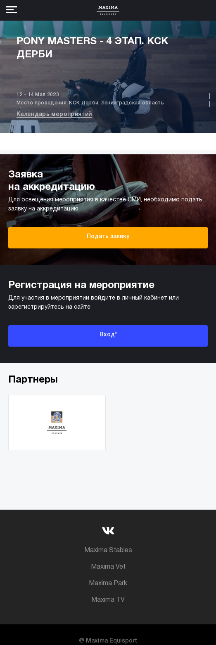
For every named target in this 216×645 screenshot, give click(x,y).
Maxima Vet (108, 567)
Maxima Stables (108, 550)
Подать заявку (108, 236)
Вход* (108, 335)
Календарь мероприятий (54, 114)
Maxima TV (108, 600)
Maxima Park (108, 583)
